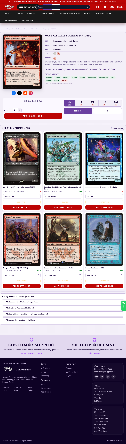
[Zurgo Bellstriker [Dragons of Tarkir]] (63, 239)
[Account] (97, 7)
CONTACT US (27, 20)
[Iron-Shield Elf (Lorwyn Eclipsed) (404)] (22, 158)
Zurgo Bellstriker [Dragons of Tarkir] (59, 268)
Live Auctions (46, 388)
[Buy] (112, 7)
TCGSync (120, 441)
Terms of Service (17, 389)
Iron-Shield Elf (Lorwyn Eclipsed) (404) (19, 187)
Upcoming (45, 376)
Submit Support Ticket (31, 353)
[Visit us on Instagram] (31, 93)
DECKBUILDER (11, 20)
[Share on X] (19, 93)
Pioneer (58, 77)
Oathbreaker (103, 77)
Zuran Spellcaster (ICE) (94, 268)
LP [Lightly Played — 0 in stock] (81, 103)
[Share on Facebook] (14, 93)
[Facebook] (102, 377)
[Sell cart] (120, 7)
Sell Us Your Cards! (28, 7)
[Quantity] (15, 110)
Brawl (112, 77)
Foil (113, 69)
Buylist (68, 376)
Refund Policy (30, 389)
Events (43, 372)
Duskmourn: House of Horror (76, 69)
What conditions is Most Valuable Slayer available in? (27, 314)
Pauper (56, 80)
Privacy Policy (5, 389)
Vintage (82, 77)
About (43, 384)
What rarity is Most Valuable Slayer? (20, 308)
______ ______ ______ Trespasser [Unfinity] (101, 187)
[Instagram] (108, 377)
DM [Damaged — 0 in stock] (116, 103)
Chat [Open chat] (123, 305)
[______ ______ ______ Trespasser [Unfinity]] (104, 158)
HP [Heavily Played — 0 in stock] (104, 103)
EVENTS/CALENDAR (103, 14)
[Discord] (96, 377)
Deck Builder (46, 392)
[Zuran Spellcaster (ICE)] (104, 239)
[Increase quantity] (19, 110)
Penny (64, 80)
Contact (69, 368)
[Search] (87, 7)
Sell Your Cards (72, 372)
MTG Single (104, 69)
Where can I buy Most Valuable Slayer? (21, 320)
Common (93, 69)
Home (2, 29)
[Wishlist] (105, 7)
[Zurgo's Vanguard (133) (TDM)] (22, 239)
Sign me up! (94, 353)
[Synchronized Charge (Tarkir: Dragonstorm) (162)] (63, 158)
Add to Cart (33, 116)
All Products (45, 368)
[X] (113, 377)
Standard (49, 77)
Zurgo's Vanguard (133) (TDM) (15, 268)
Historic (49, 80)
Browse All (118, 128)
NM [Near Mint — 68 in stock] (69, 103)
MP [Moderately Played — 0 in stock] (92, 103)
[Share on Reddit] (25, 93)
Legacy (74, 77)
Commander (92, 77)
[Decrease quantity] (11, 110)
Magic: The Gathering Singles (18, 29)
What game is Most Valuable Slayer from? (22, 302)
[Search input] (63, 7)
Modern (66, 77)
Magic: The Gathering (54, 69)
